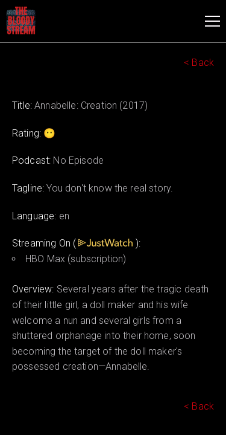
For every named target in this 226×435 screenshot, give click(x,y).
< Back (199, 62)
